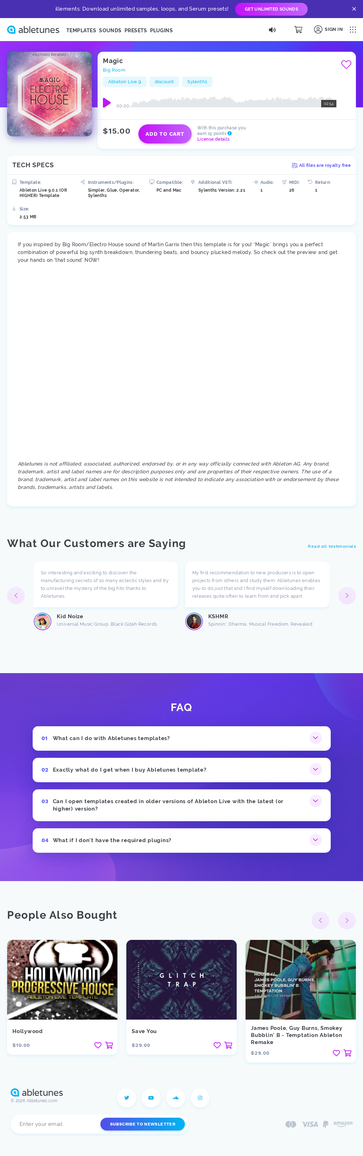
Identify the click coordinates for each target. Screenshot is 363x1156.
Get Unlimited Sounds (271, 9)
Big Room (114, 70)
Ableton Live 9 (124, 81)
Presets (136, 30)
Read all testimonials (332, 546)
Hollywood (27, 1031)
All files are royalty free (321, 165)
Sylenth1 (197, 81)
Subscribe (142, 1124)
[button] (347, 595)
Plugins (161, 30)
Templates (81, 30)
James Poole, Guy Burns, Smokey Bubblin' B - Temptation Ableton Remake (296, 1035)
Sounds (110, 30)
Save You (144, 1031)
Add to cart (164, 134)
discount (164, 81)
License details (213, 139)
